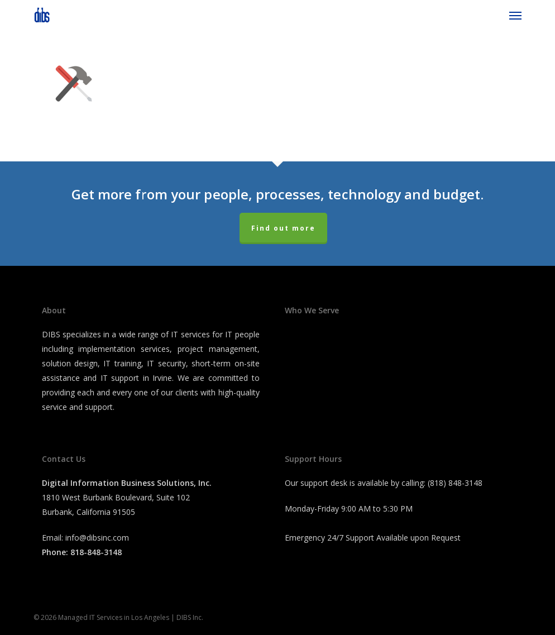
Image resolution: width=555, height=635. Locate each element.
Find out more (283, 228)
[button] (515, 15)
